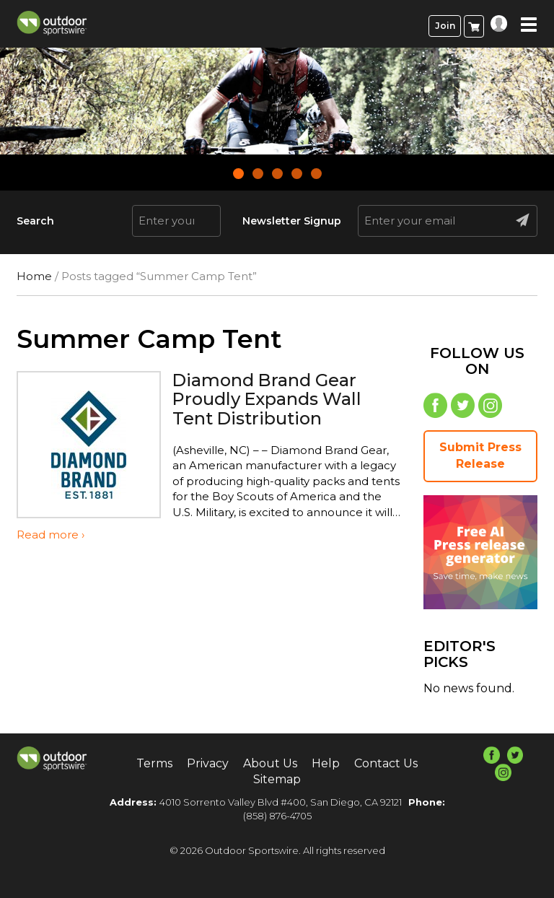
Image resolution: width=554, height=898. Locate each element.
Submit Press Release (480, 455)
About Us (270, 763)
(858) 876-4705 (277, 815)
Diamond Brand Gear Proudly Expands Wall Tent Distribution (267, 399)
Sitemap (277, 779)
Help (326, 763)
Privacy (208, 763)
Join (445, 25)
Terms (154, 763)
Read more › (50, 534)
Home (34, 276)
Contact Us (386, 763)
